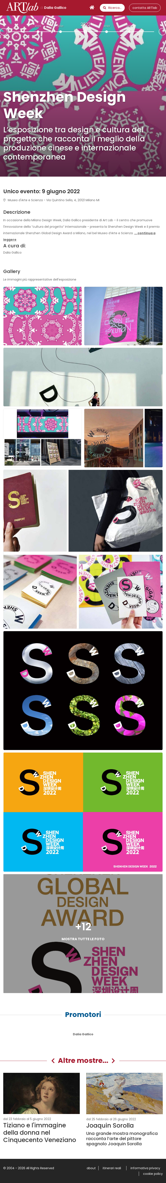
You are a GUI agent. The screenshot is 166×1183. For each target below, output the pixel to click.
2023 (107, 26)
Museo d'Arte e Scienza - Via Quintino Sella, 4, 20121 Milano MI (51, 200)
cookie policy (153, 1174)
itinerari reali (112, 1168)
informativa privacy (145, 1168)
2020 (38, 26)
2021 (60, 26)
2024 (129, 26)
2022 (85, 24)
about (91, 1168)
